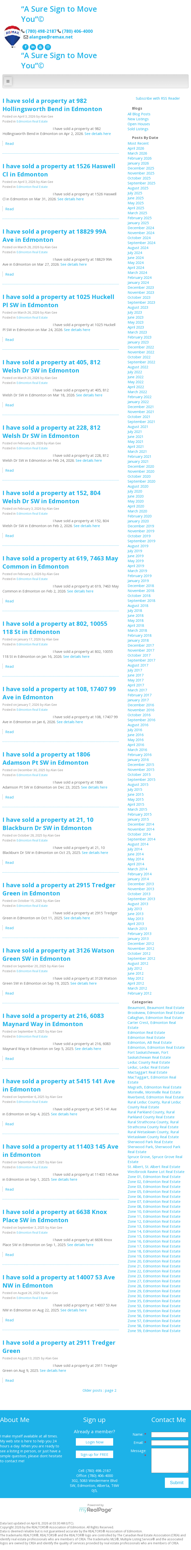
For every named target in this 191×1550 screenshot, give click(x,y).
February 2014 (139, 873)
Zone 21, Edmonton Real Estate (154, 1265)
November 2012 (141, 948)
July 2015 (135, 789)
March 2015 (137, 809)
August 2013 (138, 903)
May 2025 (135, 202)
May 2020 (135, 501)
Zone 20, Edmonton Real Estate (154, 1260)
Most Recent (138, 143)
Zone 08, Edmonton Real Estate (154, 1206)
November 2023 (141, 292)
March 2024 (137, 272)
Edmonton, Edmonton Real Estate (156, 1047)
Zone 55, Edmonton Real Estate (154, 1310)
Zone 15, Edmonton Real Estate (154, 1236)
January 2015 (138, 819)
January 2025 (138, 222)
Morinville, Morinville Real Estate (154, 1091)
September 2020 (141, 481)
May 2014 (135, 858)
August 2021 (138, 426)
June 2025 (135, 197)
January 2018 (138, 640)
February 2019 (139, 575)
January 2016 (138, 759)
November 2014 (141, 829)
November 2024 (141, 232)
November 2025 (141, 172)
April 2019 (136, 565)
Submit (177, 1482)
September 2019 (141, 540)
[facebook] (25, 46)
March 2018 (137, 630)
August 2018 (138, 605)
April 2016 (136, 744)
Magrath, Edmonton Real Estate (155, 1087)
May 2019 (135, 560)
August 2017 (138, 665)
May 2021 (135, 441)
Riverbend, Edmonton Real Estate (156, 1096)
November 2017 (141, 650)
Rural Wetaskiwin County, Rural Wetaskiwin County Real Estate (153, 1134)
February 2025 (139, 217)
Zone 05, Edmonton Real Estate (154, 1191)
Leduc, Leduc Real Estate (148, 1067)
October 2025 (139, 177)
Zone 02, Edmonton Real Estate (154, 1181)
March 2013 (137, 928)
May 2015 (135, 799)
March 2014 (137, 868)
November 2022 (141, 351)
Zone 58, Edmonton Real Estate (154, 1325)
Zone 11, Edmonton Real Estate (154, 1216)
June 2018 (135, 615)
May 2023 (135, 322)
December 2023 (141, 287)
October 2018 (139, 595)
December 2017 (141, 645)
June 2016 (135, 734)
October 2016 (139, 714)
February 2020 (139, 515)
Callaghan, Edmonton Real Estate (155, 1017)
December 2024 (141, 227)
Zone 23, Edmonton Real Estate (154, 1275)
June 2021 (135, 436)
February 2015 (139, 814)
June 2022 (135, 376)
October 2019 (139, 535)
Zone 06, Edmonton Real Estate (154, 1196)
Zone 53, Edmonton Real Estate (154, 1305)
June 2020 (135, 496)
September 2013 (141, 898)
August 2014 (138, 843)
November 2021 (141, 411)
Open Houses (139, 123)
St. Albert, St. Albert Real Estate (154, 1166)
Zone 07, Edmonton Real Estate (154, 1201)
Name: (138, 1434)
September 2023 (141, 302)
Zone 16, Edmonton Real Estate (154, 1241)
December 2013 (141, 883)
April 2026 (136, 148)
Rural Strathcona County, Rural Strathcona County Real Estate (153, 1124)
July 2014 (135, 848)
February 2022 (139, 396)
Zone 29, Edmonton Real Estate (154, 1290)
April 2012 (136, 983)
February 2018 (139, 635)
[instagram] (47, 46)
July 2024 (135, 252)
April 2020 (136, 505)
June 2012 (135, 973)
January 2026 (138, 163)
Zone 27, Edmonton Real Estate (154, 1280)
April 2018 (136, 625)
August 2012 (138, 963)
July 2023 (135, 312)
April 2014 (136, 863)
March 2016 (137, 749)
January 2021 (138, 461)
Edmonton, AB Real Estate (150, 1042)
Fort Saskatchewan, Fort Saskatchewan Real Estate (149, 1055)
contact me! (14, 1460)
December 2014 (141, 824)
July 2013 (135, 908)
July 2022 (135, 371)
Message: (138, 1450)
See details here (98, 133)
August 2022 (138, 366)
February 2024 (139, 277)
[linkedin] (32, 46)
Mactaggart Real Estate (147, 1072)
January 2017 (138, 699)
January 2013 (138, 938)
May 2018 (135, 620)
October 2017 (139, 655)
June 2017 (135, 674)
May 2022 (135, 381)
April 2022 (136, 386)
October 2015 (139, 774)
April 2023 (136, 327)
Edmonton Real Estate (32, 121)
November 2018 (141, 590)
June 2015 (135, 794)
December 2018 (141, 585)
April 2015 (136, 804)
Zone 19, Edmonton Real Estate (154, 1256)
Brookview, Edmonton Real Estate (156, 1012)
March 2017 (137, 689)
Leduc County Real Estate (149, 1062)
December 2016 (141, 704)
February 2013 (139, 933)
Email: (139, 1442)
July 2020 (135, 491)
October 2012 (139, 953)
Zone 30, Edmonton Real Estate (154, 1295)
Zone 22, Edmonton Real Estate (154, 1270)
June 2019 (135, 555)
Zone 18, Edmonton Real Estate (154, 1251)
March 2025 (137, 212)
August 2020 (138, 486)
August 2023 (138, 307)
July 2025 (135, 192)
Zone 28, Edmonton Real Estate (154, 1285)
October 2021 (139, 416)
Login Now (94, 1441)
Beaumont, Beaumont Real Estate (156, 1007)
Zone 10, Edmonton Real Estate (154, 1211)
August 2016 (138, 724)
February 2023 (139, 337)
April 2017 (136, 684)
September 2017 (141, 660)
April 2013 (136, 923)
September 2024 (141, 242)
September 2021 (141, 421)
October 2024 (139, 237)
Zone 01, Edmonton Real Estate (154, 1176)
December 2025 (141, 168)
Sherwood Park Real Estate (150, 1141)
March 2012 (137, 988)
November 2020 (141, 471)
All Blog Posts (139, 113)
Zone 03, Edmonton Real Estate (154, 1186)
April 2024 (136, 267)
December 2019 (141, 525)
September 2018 (141, 600)
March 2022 (137, 391)
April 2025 (136, 207)
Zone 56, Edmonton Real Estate (154, 1315)
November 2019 (141, 530)
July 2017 (135, 670)
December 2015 (141, 764)
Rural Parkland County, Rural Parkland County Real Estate (151, 1114)
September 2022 (141, 361)
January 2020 (138, 520)
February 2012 (139, 993)
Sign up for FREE (94, 1454)
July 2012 (135, 968)
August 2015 (138, 784)
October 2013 (139, 893)
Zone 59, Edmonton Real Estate (154, 1330)
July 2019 (135, 550)
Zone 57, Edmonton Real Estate (154, 1320)
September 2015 (141, 779)
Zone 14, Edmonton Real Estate (154, 1231)
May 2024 (135, 262)
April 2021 (136, 446)
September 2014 (141, 839)
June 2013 (135, 913)
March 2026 (137, 153)
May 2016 (135, 739)
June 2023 (135, 317)
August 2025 (138, 187)
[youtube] (40, 46)
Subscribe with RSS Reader (157, 98)
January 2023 (138, 341)
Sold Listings (138, 128)
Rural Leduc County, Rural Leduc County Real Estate (154, 1104)
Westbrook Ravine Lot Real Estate (156, 1171)
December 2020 (141, 466)
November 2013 (141, 888)
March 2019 (137, 570)
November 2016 (141, 709)
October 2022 (139, 356)
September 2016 (141, 719)
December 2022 (141, 346)
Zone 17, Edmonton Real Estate (154, 1246)
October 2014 (139, 834)
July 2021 (135, 431)
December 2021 (141, 406)
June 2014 (135, 853)
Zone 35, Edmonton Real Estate (154, 1300)
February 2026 (139, 158)
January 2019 (138, 580)
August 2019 (138, 545)
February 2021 (139, 456)
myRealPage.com (95, 1510)
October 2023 (139, 297)
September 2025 (141, 182)
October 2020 (139, 476)
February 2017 (139, 694)
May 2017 (135, 679)
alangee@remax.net (51, 37)
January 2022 (138, 401)
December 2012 (141, 943)
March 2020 (137, 510)
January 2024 (138, 282)
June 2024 (135, 257)
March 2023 (137, 332)
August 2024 (138, 247)
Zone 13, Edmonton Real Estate (154, 1226)
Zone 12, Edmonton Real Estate (154, 1221)
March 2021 (137, 451)
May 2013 (135, 918)
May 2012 (135, 978)
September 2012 (141, 958)
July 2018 (135, 610)
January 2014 (138, 878)
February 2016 (139, 754)
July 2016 (135, 729)
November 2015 (141, 769)
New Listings (138, 118)
